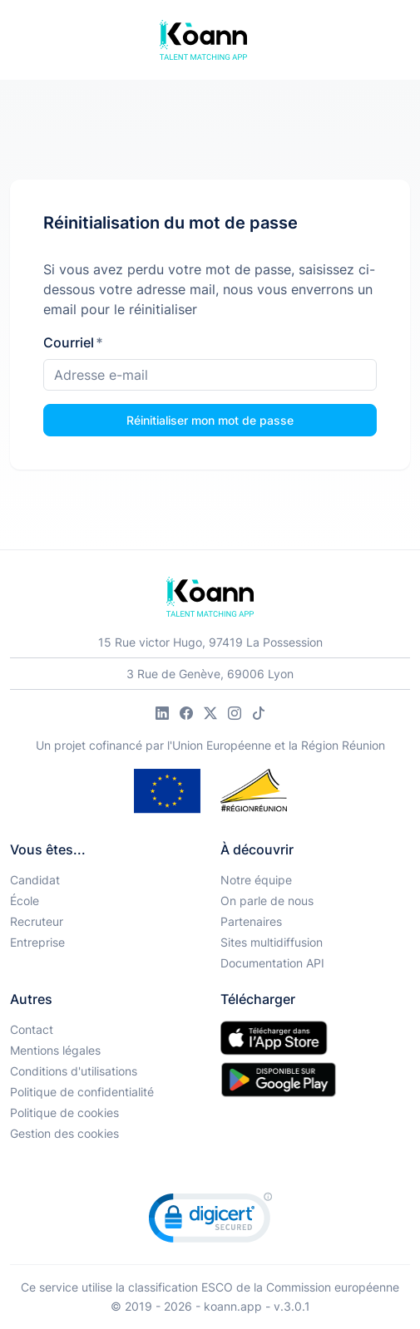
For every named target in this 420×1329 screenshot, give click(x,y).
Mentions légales (55, 1050)
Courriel (73, 342)
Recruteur (36, 921)
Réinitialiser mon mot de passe (210, 420)
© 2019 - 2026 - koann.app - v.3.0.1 (210, 1306)
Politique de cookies (64, 1112)
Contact (31, 1029)
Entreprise (37, 942)
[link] (210, 1221)
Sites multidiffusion (271, 942)
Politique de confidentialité (82, 1092)
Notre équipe (256, 880)
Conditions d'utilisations (73, 1071)
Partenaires (251, 921)
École (24, 900)
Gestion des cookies (64, 1133)
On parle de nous (267, 900)
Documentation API (272, 963)
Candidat (35, 880)
